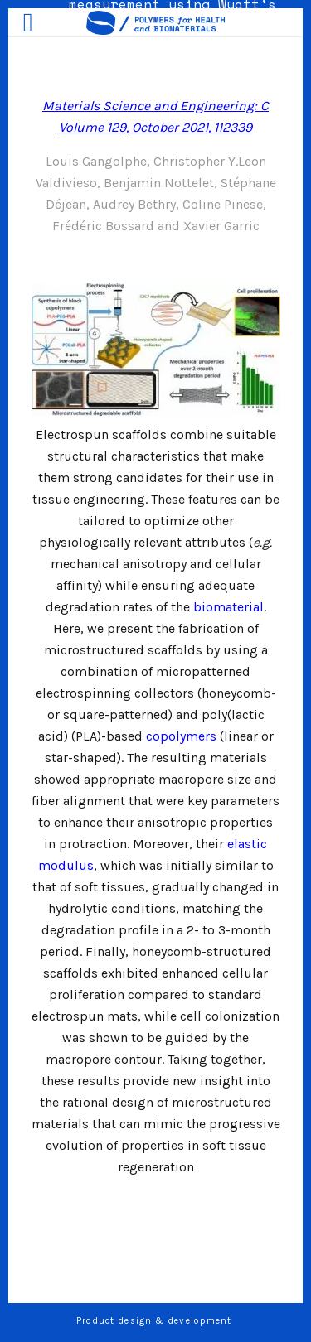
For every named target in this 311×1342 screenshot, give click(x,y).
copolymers (181, 736)
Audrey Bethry (134, 204)
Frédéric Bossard (103, 226)
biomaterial (228, 607)
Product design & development (156, 1320)
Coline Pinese (222, 204)
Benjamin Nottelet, (162, 183)
